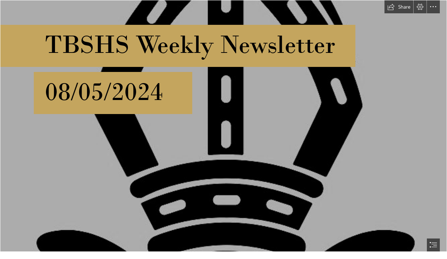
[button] (398, 6)
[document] (223, 129)
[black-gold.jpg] (223, 126)
